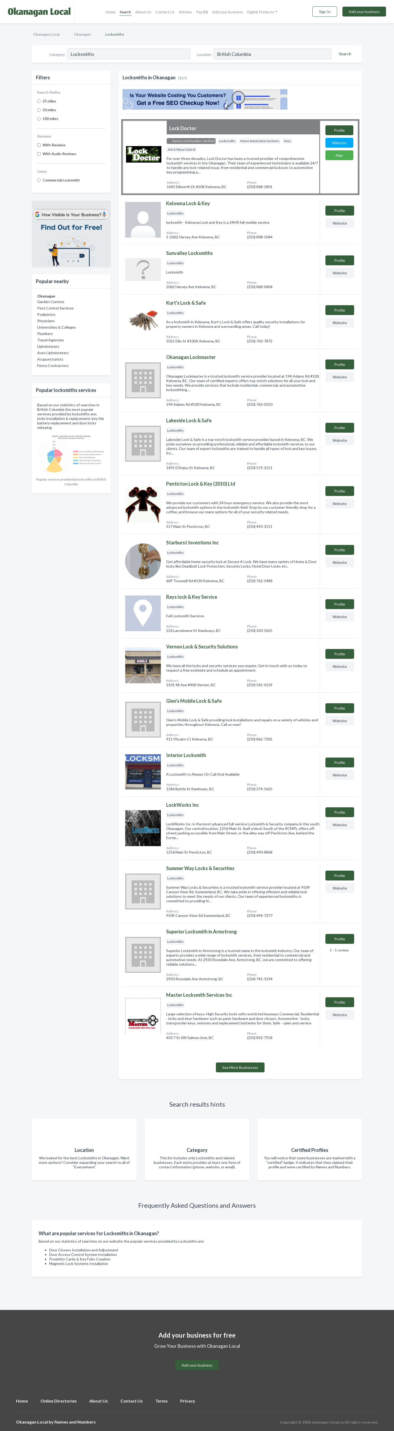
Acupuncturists (50, 359)
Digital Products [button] (260, 12)
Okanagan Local (46, 34)
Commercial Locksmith (61, 180)
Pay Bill (202, 12)
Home (110, 12)
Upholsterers (48, 346)
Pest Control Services (55, 308)
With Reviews (54, 145)
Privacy (187, 1400)
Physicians (46, 321)
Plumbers (45, 333)
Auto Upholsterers (53, 352)
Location (204, 54)
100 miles (50, 118)
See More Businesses (240, 1067)
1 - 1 (339, 950)
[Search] (344, 53)
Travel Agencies (50, 340)
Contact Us (165, 12)
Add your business (227, 12)
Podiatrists (46, 314)
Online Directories (58, 1400)
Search (125, 12)
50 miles (49, 109)
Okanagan (82, 34)
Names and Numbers (75, 1421)
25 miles (49, 101)
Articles (185, 12)
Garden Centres (50, 301)
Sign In (324, 11)
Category (57, 54)
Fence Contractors (53, 365)
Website (339, 142)
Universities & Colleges (56, 327)
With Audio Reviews (59, 153)
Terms (161, 1400)
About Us (143, 12)
